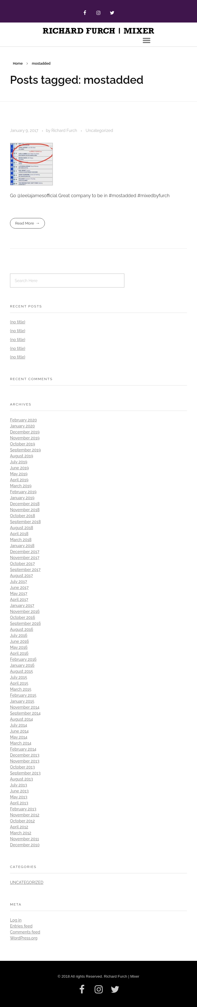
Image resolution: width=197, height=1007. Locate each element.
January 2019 (22, 498)
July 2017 (18, 581)
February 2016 (23, 659)
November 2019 (24, 438)
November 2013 (24, 761)
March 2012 (20, 833)
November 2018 (24, 509)
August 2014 (21, 719)
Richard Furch (64, 130)
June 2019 (19, 468)
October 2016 (22, 617)
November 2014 (24, 707)
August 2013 (21, 779)
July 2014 (18, 725)
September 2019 (25, 450)
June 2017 (19, 587)
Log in (15, 920)
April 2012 (19, 827)
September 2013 (25, 773)
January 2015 (22, 701)
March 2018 (20, 539)
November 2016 (24, 611)
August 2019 (21, 456)
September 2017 (25, 569)
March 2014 (20, 743)
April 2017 (19, 599)
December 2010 (24, 845)
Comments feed (25, 932)
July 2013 (18, 785)
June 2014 (19, 731)
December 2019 (24, 432)
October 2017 (22, 563)
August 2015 (21, 671)
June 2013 (19, 791)
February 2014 (23, 749)
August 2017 (21, 575)
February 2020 (23, 420)
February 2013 (23, 809)
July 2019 (18, 462)
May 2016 (18, 647)
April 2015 (19, 683)
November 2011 (24, 839)
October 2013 (22, 767)
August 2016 (21, 629)
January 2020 (22, 426)
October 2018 (22, 515)
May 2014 (18, 737)
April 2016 (19, 653)
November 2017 (24, 557)
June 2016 (19, 641)
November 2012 (24, 815)
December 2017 (24, 551)
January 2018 (22, 545)
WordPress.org (23, 938)
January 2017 (22, 605)
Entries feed (21, 926)
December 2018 (24, 504)
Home (18, 64)
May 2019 (18, 474)
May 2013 (18, 797)
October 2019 (22, 444)
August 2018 (21, 527)
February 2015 (23, 695)
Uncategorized (99, 130)
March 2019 (20, 486)
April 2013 (19, 803)
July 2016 (18, 635)
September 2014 (25, 713)
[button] (146, 40)
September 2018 (25, 521)
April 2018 (19, 533)
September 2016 (25, 623)
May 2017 (18, 593)
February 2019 (23, 492)
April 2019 (19, 480)
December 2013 (24, 755)
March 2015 (20, 689)
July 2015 (18, 677)
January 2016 (22, 665)
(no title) (17, 322)
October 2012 (22, 821)
